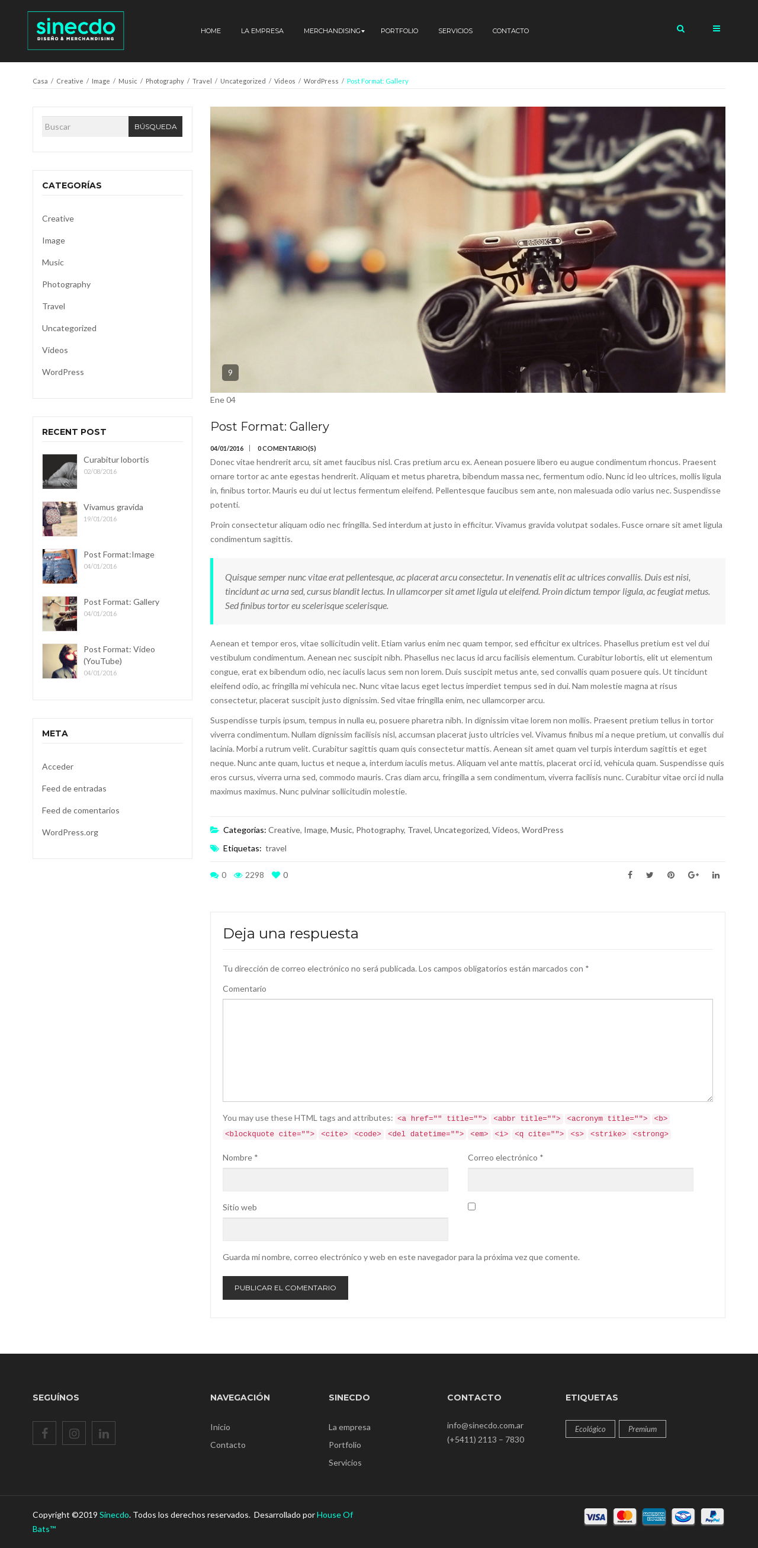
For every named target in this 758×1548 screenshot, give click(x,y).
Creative (69, 81)
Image (101, 81)
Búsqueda (155, 126)
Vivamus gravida (113, 507)
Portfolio (345, 1445)
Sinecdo (114, 1514)
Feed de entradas (74, 788)
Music (127, 81)
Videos (285, 81)
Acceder (57, 766)
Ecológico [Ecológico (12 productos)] (590, 1429)
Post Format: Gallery (121, 602)
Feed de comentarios (81, 810)
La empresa (350, 1427)
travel (276, 848)
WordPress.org (70, 832)
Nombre (240, 1157)
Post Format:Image (119, 554)
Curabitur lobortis (116, 459)
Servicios (345, 1462)
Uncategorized (243, 81)
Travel (202, 81)
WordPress (321, 81)
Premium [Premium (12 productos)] (642, 1429)
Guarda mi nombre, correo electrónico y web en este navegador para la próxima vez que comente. (401, 1257)
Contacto (228, 1445)
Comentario (244, 988)
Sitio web (240, 1207)
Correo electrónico (506, 1157)
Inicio (220, 1427)
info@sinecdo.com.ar (485, 1425)
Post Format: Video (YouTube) (119, 655)
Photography (165, 81)
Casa (40, 81)
